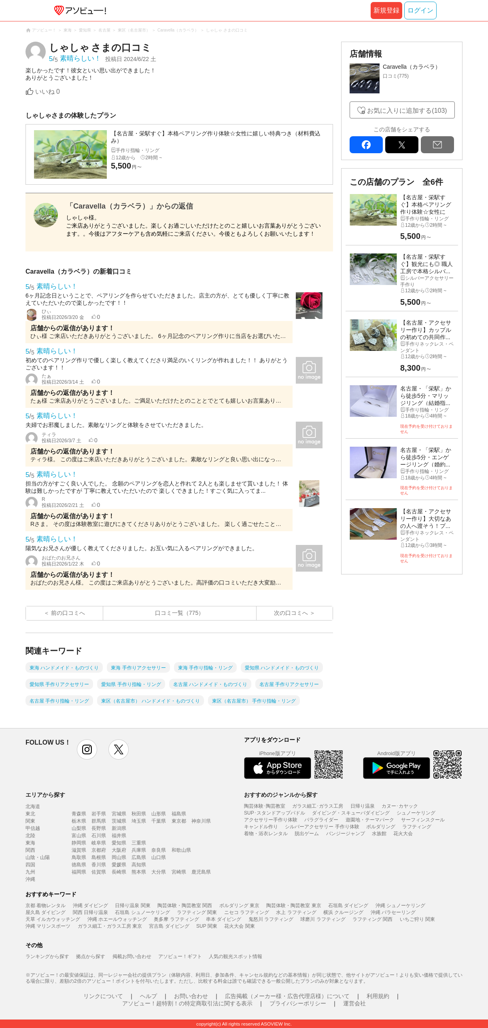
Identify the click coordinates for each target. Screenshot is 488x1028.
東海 (30, 843)
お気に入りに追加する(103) (407, 110)
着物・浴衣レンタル (266, 833)
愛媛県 (119, 865)
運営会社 (354, 1003)
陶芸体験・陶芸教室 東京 (293, 905)
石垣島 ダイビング (348, 905)
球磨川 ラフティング (322, 919)
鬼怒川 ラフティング (270, 919)
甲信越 (32, 828)
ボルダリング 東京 (239, 905)
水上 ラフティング (296, 912)
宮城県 (119, 814)
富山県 (79, 835)
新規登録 (386, 10)
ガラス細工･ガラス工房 (317, 806)
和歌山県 (181, 850)
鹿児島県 (201, 872)
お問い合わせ (191, 996)
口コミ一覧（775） (179, 613)
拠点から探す (90, 956)
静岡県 (79, 843)
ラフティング (416, 827)
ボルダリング (380, 827)
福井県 (119, 835)
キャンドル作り (261, 827)
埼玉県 (139, 821)
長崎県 (119, 872)
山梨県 (79, 828)
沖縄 (30, 879)
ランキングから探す (47, 956)
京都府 (98, 850)
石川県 (98, 835)
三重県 (139, 843)
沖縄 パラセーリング (393, 912)
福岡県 (79, 872)
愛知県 (119, 843)
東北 (30, 814)
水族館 (379, 833)
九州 (30, 872)
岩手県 (98, 814)
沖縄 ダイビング (90, 905)
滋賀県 (79, 850)
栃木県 (79, 821)
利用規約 (378, 996)
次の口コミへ (291, 613)
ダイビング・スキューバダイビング (351, 813)
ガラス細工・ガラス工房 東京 (110, 926)
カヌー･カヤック (400, 806)
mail (437, 144)
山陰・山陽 (37, 857)
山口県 (158, 857)
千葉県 (158, 821)
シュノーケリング (416, 813)
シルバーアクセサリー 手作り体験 (322, 827)
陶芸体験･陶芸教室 (264, 806)
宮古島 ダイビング (169, 926)
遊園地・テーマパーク (370, 820)
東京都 (179, 821)
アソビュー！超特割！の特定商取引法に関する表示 (187, 1003)
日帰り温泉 (362, 806)
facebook (366, 144)
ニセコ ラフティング (246, 912)
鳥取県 (79, 857)
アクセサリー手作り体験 (270, 820)
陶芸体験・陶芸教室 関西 (184, 905)
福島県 (179, 814)
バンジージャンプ (345, 833)
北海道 (32, 806)
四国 (30, 865)
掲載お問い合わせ (131, 956)
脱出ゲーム (307, 833)
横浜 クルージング (343, 912)
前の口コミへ (68, 613)
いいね (47, 91)
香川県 (98, 865)
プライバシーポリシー (297, 1003)
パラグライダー (321, 820)
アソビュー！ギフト (180, 956)
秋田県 (139, 814)
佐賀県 (98, 872)
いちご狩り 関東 (417, 919)
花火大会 (403, 833)
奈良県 (158, 850)
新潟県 (119, 828)
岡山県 (119, 857)
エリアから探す (45, 795)
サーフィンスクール (423, 820)
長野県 (98, 828)
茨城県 (119, 821)
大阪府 (119, 850)
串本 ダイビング (223, 919)
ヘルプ (148, 996)
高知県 (139, 865)
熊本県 (139, 872)
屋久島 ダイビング (45, 912)
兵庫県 (139, 850)
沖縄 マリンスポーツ (47, 926)
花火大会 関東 (239, 926)
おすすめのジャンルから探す (281, 795)
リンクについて (103, 996)
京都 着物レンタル (45, 905)
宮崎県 (179, 872)
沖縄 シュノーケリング (400, 905)
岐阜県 (98, 843)
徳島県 (79, 865)
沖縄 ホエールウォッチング (117, 919)
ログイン (420, 10)
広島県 (139, 857)
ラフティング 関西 (372, 919)
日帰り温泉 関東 (132, 905)
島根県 (98, 857)
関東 (30, 821)
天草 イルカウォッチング (52, 919)
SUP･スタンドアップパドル (274, 813)
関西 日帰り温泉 (90, 912)
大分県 (158, 872)
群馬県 (98, 821)
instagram (87, 749)
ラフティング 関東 (197, 912)
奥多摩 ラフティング (176, 919)
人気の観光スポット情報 (235, 956)
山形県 (158, 814)
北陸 (30, 835)
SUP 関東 (206, 926)
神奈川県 (201, 821)
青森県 (79, 814)
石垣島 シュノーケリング (142, 912)
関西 (30, 850)
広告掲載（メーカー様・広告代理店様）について (287, 996)
